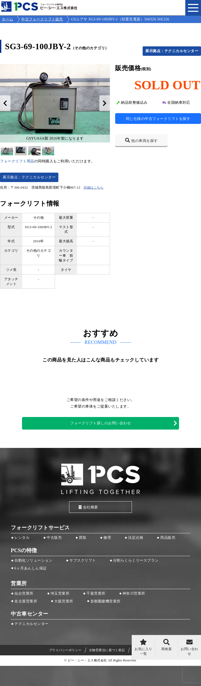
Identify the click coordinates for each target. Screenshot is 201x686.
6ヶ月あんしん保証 (30, 568)
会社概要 (88, 507)
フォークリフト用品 (17, 161)
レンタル (22, 538)
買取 (82, 538)
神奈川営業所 (133, 593)
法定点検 (135, 538)
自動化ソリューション (33, 560)
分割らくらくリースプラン (136, 560)
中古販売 (54, 538)
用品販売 (167, 538)
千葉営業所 (95, 593)
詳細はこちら (93, 187)
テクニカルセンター (31, 624)
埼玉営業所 (60, 593)
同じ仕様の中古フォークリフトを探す (158, 119)
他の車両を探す (144, 141)
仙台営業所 (24, 593)
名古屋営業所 (25, 601)
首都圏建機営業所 (105, 601)
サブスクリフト (82, 560)
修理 (107, 538)
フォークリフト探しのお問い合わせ (100, 423)
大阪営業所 (63, 601)
